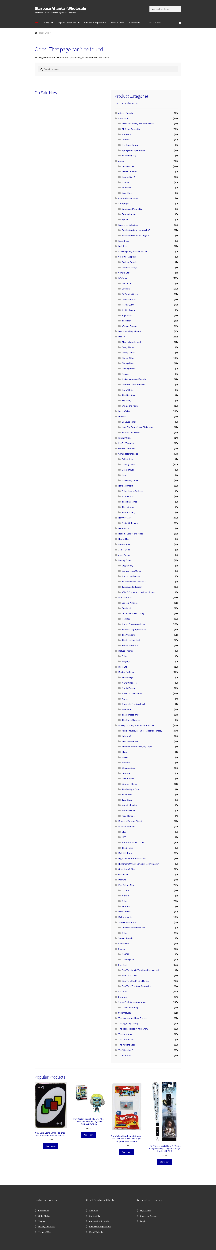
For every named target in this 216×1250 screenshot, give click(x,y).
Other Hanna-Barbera (132, 491)
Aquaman (126, 283)
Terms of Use (44, 1232)
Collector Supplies (127, 256)
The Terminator (125, 1039)
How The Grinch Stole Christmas (137, 427)
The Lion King (128, 395)
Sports (125, 219)
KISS (124, 837)
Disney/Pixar (128, 363)
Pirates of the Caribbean (133, 384)
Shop (46, 22)
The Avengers (128, 634)
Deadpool (126, 608)
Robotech (126, 187)
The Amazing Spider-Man (134, 629)
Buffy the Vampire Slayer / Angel (137, 746)
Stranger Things (129, 783)
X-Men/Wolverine (130, 645)
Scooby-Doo (127, 496)
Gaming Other (128, 464)
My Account (145, 1210)
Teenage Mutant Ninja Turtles (132, 1018)
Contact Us (134, 22)
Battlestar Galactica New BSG (136, 230)
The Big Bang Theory (128, 1023)
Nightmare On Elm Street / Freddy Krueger (138, 863)
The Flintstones (129, 501)
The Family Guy (129, 155)
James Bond (124, 549)
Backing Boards (129, 262)
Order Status (44, 1216)
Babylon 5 (126, 736)
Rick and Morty (125, 917)
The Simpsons (125, 1034)
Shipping (42, 1221)
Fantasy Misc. (124, 437)
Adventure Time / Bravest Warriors (138, 123)
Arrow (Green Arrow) (128, 198)
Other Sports (128, 959)
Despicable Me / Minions (129, 331)
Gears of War (128, 469)
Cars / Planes (128, 347)
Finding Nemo (128, 368)
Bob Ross (122, 246)
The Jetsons (128, 507)
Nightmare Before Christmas (132, 858)
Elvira (124, 752)
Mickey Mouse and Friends (134, 379)
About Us (93, 1210)
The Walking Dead (126, 1044)
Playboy (125, 661)
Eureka (125, 757)
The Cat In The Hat (131, 432)
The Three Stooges (131, 720)
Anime (121, 161)
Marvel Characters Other (133, 624)
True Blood (127, 799)
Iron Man (126, 618)
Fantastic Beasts (130, 523)
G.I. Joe (125, 890)
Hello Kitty (123, 528)
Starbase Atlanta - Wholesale (60, 8)
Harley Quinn (128, 304)
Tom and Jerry (128, 512)
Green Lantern (129, 299)
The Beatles (127, 847)
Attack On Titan (129, 171)
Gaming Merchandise (128, 453)
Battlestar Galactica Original (135, 235)
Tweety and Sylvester (132, 586)
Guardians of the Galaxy (133, 613)
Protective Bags (129, 267)
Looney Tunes (124, 560)
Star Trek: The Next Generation (136, 986)
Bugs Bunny (127, 565)
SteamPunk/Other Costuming (132, 1002)
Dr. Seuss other (129, 421)
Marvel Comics (125, 597)
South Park (123, 943)
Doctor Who (124, 411)
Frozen (125, 374)
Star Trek (122, 965)
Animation (123, 118)
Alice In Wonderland (131, 342)
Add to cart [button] (51, 1146)
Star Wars (122, 991)
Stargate (122, 997)
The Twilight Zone (130, 789)
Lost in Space (128, 778)
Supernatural (124, 1012)
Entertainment (129, 214)
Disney (121, 336)
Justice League (129, 310)
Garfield (125, 139)
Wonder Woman (129, 326)
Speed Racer (127, 193)
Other (125, 656)
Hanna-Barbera (125, 485)
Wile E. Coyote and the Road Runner (138, 592)
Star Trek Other (129, 975)
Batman (126, 288)
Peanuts (122, 879)
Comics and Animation (132, 209)
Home (40, 33)
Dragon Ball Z (128, 177)
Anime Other (128, 166)
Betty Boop (123, 240)
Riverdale (126, 709)
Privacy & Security (46, 1226)
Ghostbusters (128, 768)
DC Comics (123, 278)
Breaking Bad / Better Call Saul (132, 251)
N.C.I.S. (125, 698)
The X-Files (127, 794)
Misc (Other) (124, 666)
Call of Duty (127, 459)
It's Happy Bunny (130, 145)
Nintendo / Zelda (130, 480)
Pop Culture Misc (126, 885)
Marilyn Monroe (129, 682)
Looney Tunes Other (131, 570)
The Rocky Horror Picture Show (133, 1028)
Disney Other (128, 358)
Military (125, 895)
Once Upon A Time (127, 869)
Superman (127, 315)
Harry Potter (124, 517)
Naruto (125, 182)
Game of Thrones (126, 448)
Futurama (126, 134)
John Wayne (124, 554)
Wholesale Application (95, 22)
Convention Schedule (99, 1221)
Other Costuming (130, 1007)
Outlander (123, 874)
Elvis (124, 831)
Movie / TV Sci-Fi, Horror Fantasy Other (136, 725)
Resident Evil (124, 911)
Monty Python (128, 688)
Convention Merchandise (133, 927)
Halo (124, 475)
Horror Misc (123, 539)
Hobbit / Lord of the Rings (130, 533)
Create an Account (148, 1216)
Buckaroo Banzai (130, 741)
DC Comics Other (130, 294)
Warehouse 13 (128, 810)
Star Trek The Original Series (135, 981)
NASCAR (126, 954)
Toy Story (126, 400)
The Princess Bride (130, 714)
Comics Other (124, 272)
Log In (143, 1221)
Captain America (129, 602)
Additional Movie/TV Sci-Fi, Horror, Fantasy (142, 730)
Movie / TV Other (126, 672)
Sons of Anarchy (125, 938)
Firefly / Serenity (126, 443)
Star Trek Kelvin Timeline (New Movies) (140, 970)
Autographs (123, 203)
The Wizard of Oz (126, 1050)
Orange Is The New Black (133, 704)
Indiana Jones (124, 544)
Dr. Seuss (122, 416)
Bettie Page (127, 677)
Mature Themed (125, 650)
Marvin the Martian (131, 576)
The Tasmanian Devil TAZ (134, 581)
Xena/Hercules (129, 815)
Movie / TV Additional (132, 693)
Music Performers (126, 826)
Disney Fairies (128, 352)
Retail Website (117, 22)
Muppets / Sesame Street (130, 821)
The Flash (126, 320)
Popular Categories (67, 22)
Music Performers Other (133, 842)
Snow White (127, 390)
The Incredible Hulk (131, 640)
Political (126, 906)
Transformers (124, 1055)
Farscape (126, 762)
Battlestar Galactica (128, 224)
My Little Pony (125, 853)
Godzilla (126, 773)
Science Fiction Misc (127, 922)
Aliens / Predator (126, 113)
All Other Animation (131, 129)
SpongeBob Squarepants (133, 150)
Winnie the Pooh (130, 405)
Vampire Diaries (129, 805)
